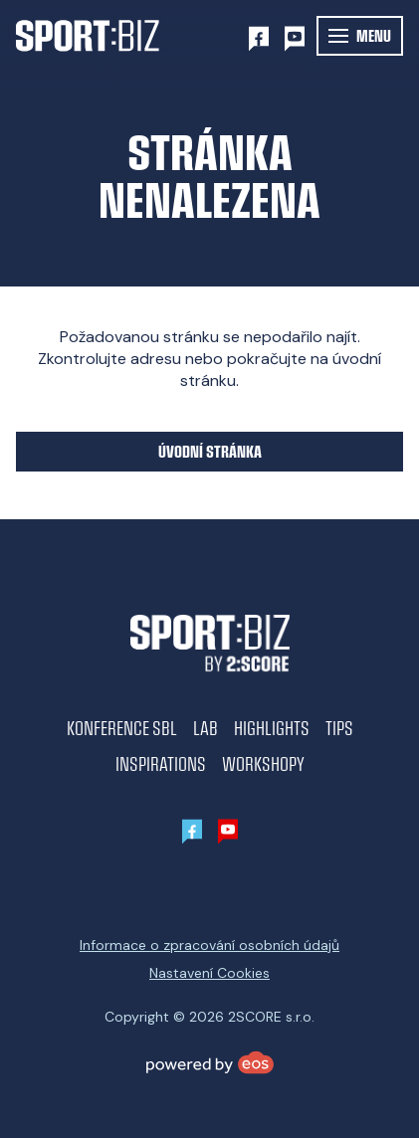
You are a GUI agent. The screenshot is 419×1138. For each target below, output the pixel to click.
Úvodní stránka (210, 451)
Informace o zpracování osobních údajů (209, 945)
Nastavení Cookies (209, 973)
